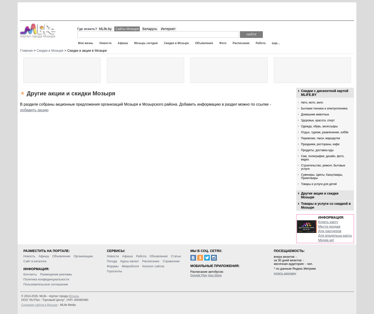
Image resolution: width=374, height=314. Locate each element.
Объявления (204, 43)
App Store (215, 275)
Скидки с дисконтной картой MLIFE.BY (324, 93)
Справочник (171, 261)
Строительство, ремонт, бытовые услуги (323, 167)
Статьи (176, 256)
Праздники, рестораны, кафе (320, 144)
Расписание (241, 43)
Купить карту (328, 222)
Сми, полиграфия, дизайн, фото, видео (322, 157)
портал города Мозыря (38, 34)
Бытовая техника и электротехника (324, 108)
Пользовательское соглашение (45, 284)
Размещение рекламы (56, 274)
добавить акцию (34, 110)
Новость (29, 256)
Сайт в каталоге (35, 261)
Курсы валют (129, 261)
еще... (276, 43)
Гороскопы (114, 271)
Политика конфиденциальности (46, 279)
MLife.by (105, 29)
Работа (261, 43)
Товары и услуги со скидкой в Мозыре (326, 205)
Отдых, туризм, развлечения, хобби (324, 132)
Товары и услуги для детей (319, 184)
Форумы (113, 266)
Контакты (30, 274)
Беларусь (149, 29)
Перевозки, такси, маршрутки (320, 138)
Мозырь (74, 296)
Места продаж (329, 226)
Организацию (83, 256)
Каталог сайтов (153, 266)
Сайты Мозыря (127, 29)
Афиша (123, 43)
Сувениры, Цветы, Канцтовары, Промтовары (322, 176)
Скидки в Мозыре (176, 43)
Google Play (198, 275)
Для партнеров (329, 231)
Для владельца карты (335, 235)
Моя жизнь (85, 43)
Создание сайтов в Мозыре (39, 305)
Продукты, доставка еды (317, 150)
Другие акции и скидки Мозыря (319, 195)
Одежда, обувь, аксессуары (319, 126)
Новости (105, 43)
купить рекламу (285, 273)
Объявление (61, 256)
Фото (222, 43)
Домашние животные (315, 114)
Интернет (168, 29)
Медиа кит (326, 240)
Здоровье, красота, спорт (318, 120)
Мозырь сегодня (146, 43)
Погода (112, 261)
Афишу (44, 256)
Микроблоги (130, 266)
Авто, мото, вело (312, 102)
